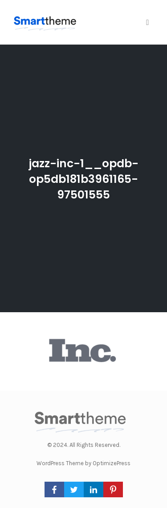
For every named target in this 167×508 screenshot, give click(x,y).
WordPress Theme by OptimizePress (83, 463)
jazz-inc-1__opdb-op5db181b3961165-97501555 (83, 179)
